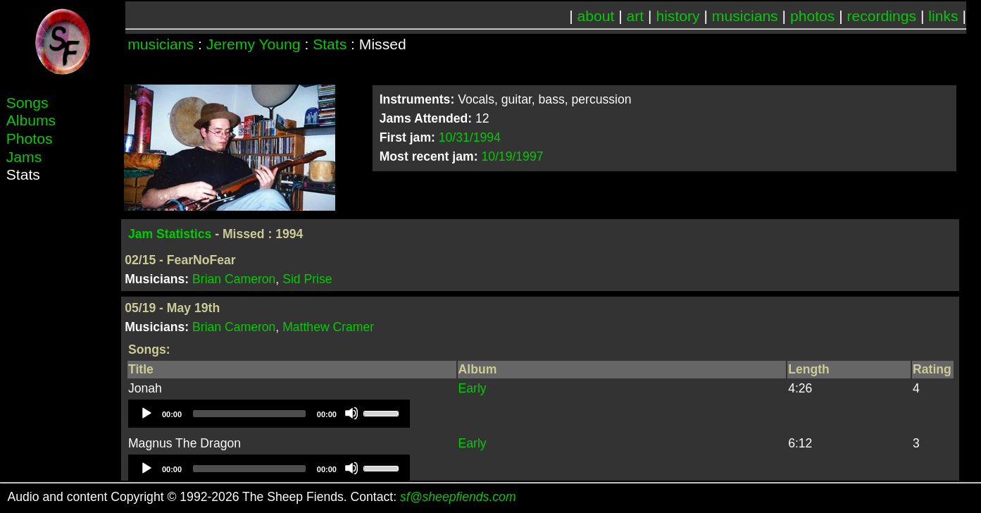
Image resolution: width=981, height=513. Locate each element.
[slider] (249, 413)
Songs (27, 102)
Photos (29, 138)
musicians (745, 16)
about (596, 16)
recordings (882, 16)
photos (812, 16)
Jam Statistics (169, 234)
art (635, 16)
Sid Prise (307, 279)
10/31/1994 (470, 137)
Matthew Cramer (328, 327)
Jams (24, 157)
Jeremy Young (253, 44)
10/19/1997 (512, 156)
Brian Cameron (233, 279)
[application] (269, 414)
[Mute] (351, 413)
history (677, 16)
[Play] (145, 413)
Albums (31, 120)
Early (472, 388)
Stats (329, 44)
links (943, 16)
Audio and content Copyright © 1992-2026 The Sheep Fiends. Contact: (262, 497)
